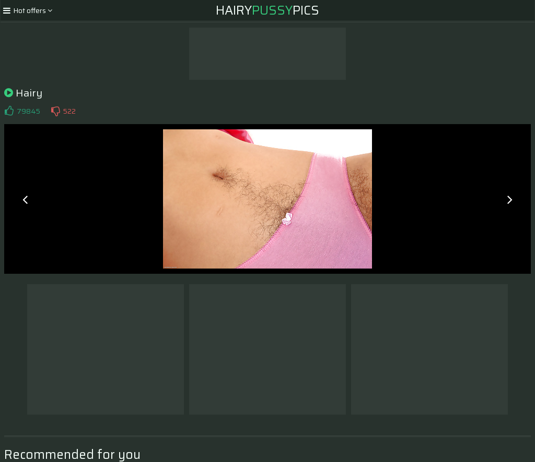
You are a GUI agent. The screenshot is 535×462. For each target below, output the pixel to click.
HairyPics (267, 10)
